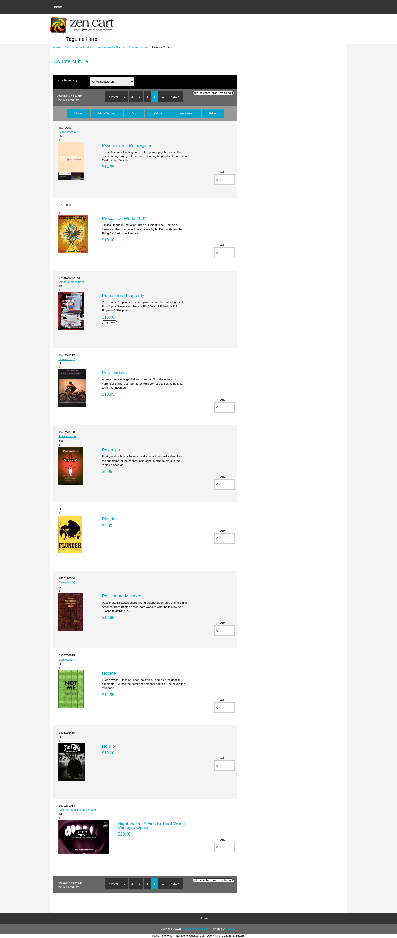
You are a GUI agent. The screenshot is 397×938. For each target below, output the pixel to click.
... (162, 96)
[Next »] (175, 96)
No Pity (109, 746)
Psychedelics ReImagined (127, 145)
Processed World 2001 (124, 218)
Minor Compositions (71, 281)
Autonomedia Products (79, 47)
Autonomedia (67, 131)
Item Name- (185, 113)
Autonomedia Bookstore (196, 928)
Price (212, 113)
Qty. (134, 113)
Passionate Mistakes (122, 595)
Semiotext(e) (66, 359)
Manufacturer (107, 113)
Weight (157, 113)
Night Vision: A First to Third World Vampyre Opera (151, 825)
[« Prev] (113, 96)
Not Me (109, 673)
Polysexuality (115, 372)
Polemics (111, 449)
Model (78, 113)
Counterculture (138, 47)
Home (57, 7)
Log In (73, 7)
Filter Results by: (67, 80)
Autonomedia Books (111, 47)
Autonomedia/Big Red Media (77, 809)
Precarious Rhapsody (123, 295)
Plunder (109, 519)
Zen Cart (231, 928)
